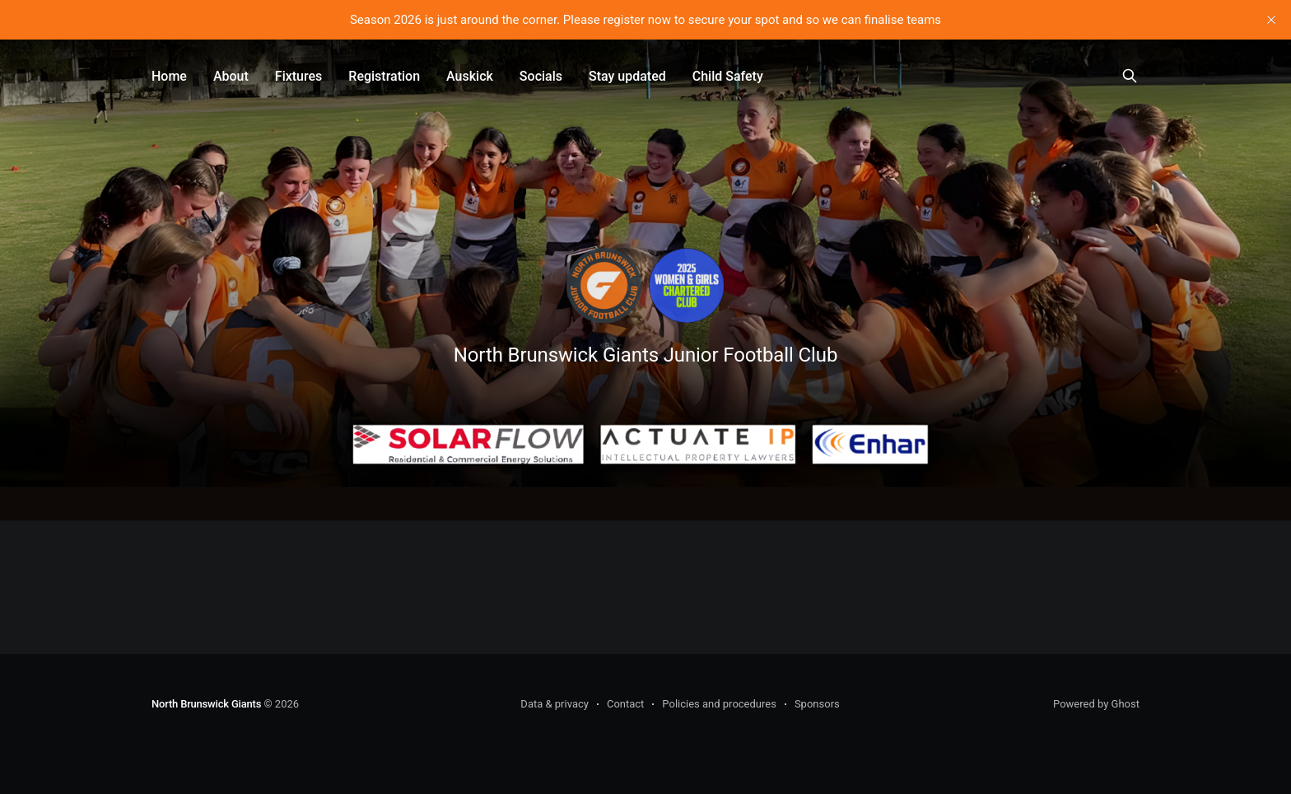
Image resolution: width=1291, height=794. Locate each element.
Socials (541, 76)
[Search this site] (1129, 76)
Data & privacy (554, 704)
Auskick (469, 76)
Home (169, 76)
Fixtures (298, 76)
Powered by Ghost (1096, 704)
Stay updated (627, 76)
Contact (625, 704)
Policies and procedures (719, 704)
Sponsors (817, 704)
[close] (1271, 20)
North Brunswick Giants (206, 704)
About (231, 76)
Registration (384, 76)
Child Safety (727, 76)
